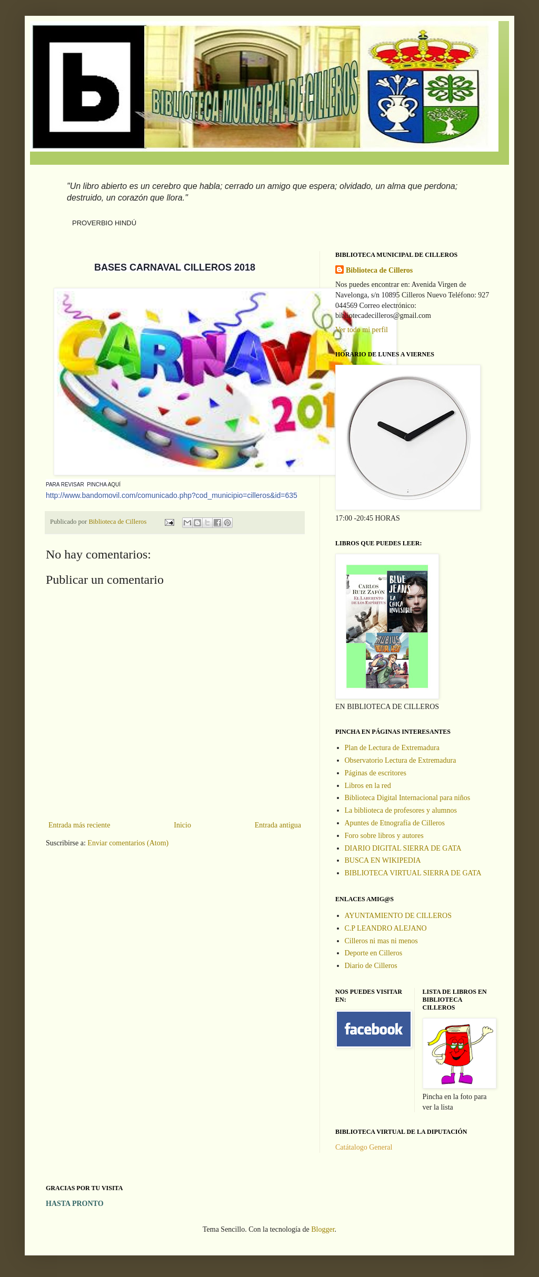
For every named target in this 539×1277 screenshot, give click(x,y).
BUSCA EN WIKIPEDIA (383, 860)
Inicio (182, 825)
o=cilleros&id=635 (171, 495)
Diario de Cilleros (371, 966)
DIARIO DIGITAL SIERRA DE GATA (403, 848)
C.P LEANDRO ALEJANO (386, 928)
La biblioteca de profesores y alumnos (401, 810)
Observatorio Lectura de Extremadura (400, 760)
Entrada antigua (278, 825)
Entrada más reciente (79, 825)
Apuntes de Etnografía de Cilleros (395, 823)
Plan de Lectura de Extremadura (392, 748)
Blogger (322, 1229)
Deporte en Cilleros (374, 953)
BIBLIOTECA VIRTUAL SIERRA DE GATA (413, 873)
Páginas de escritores (375, 773)
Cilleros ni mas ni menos (381, 941)
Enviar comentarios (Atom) (127, 843)
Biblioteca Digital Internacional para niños (408, 798)
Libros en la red (368, 786)
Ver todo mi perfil (361, 330)
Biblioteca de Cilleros (379, 270)
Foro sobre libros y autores (384, 836)
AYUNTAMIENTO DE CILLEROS (398, 916)
